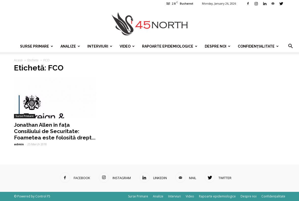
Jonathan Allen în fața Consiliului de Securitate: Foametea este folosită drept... (55, 131)
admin (19, 144)
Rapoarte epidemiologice (169, 46)
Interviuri (99, 46)
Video (127, 46)
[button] (290, 46)
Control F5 (42, 196)
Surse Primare (36, 46)
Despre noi (217, 46)
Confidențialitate (258, 46)
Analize (70, 46)
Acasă (18, 60)
